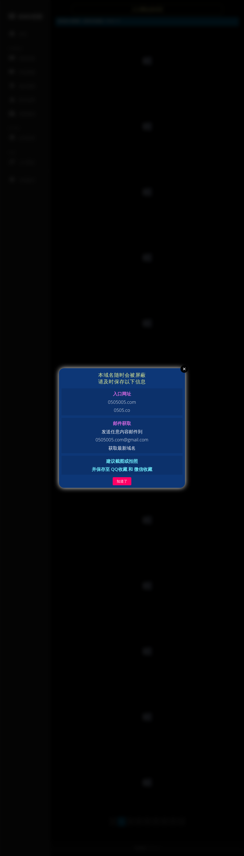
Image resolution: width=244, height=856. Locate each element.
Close (184, 369)
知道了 (122, 481)
